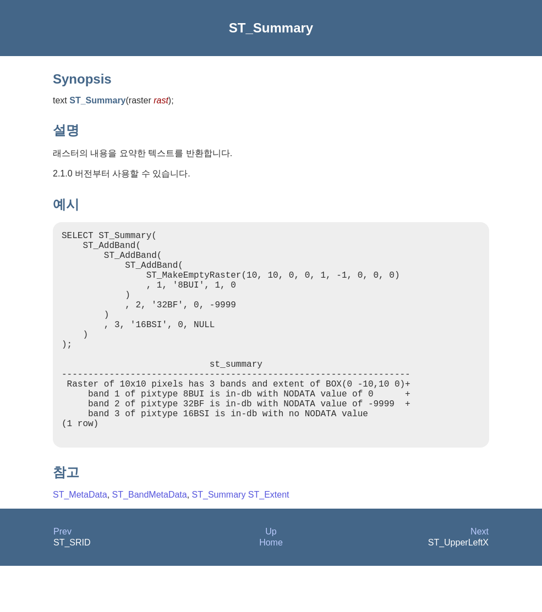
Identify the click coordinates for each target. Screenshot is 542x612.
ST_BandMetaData (149, 540)
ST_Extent (268, 540)
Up (270, 577)
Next (479, 577)
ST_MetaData (80, 540)
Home (271, 588)
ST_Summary (219, 540)
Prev (62, 577)
